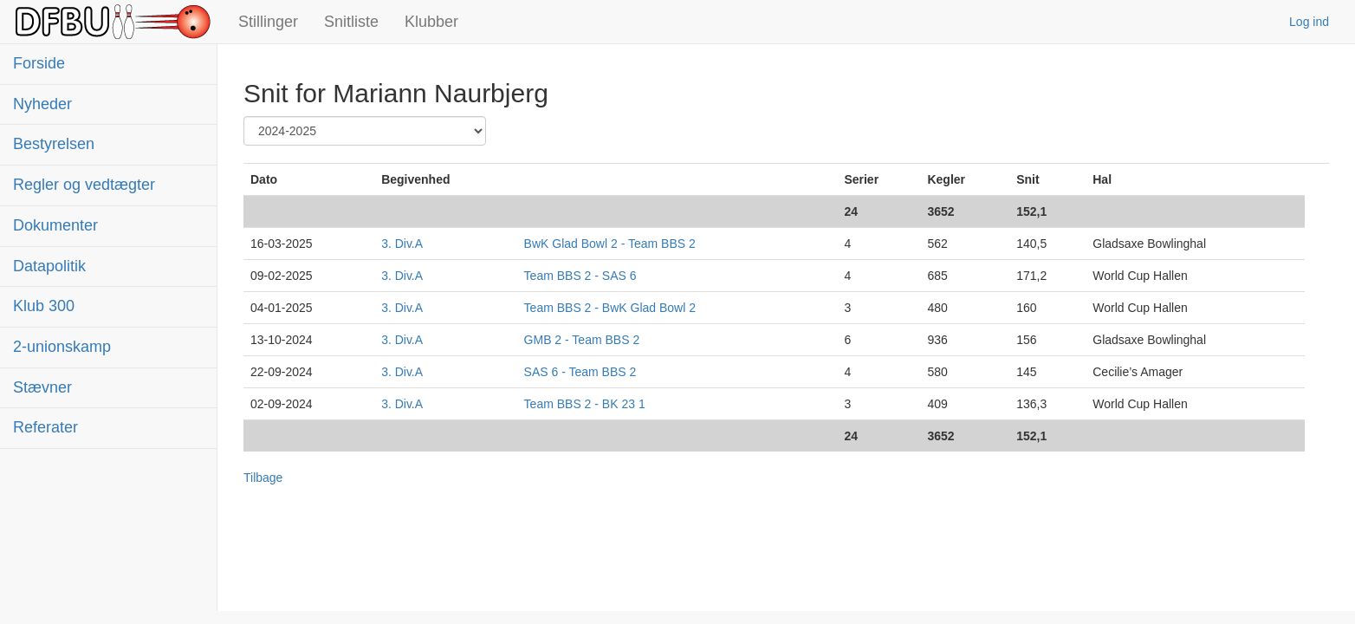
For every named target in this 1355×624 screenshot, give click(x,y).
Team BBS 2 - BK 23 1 (584, 404)
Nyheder (42, 104)
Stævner (42, 387)
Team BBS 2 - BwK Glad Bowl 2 (610, 308)
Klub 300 (44, 306)
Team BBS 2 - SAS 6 (580, 276)
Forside (39, 63)
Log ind (1309, 22)
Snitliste (351, 21)
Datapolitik (49, 266)
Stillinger (268, 21)
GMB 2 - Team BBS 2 (582, 340)
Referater (45, 427)
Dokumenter (55, 225)
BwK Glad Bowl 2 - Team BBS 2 (610, 243)
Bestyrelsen (53, 144)
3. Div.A (402, 243)
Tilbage (262, 477)
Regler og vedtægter (84, 184)
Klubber (431, 21)
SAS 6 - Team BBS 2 (580, 372)
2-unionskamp (62, 346)
